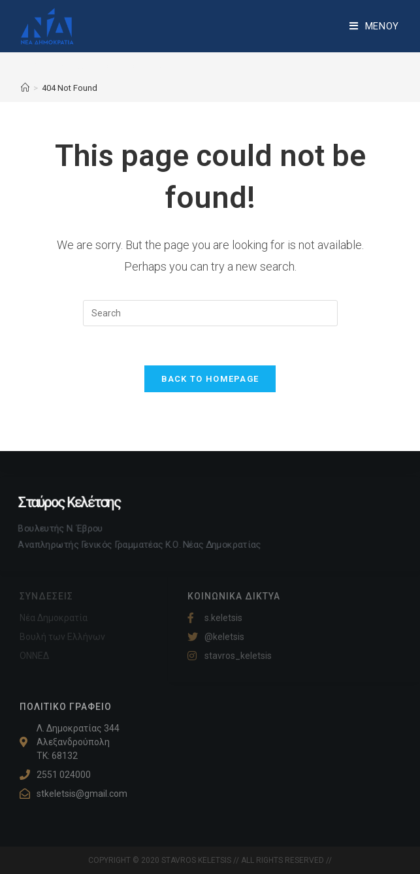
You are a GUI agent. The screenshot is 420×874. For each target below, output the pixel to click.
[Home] (25, 88)
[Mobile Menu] (374, 26)
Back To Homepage (210, 379)
